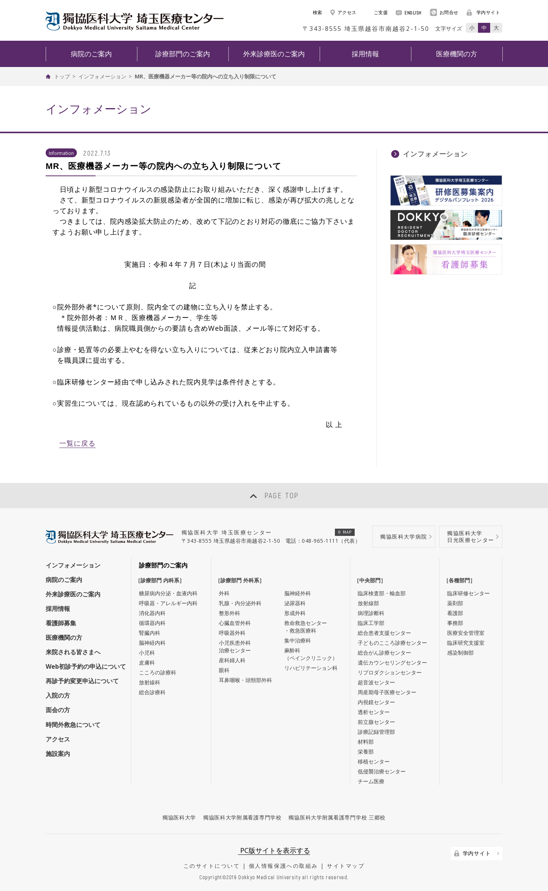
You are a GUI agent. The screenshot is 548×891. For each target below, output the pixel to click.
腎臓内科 (149, 632)
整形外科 (229, 613)
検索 (313, 12)
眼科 (224, 670)
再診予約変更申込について (82, 681)
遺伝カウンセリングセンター (392, 662)
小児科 (147, 652)
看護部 (455, 613)
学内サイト (483, 12)
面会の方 (58, 710)
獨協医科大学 (179, 817)
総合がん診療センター (384, 652)
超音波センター (376, 682)
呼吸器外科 (232, 632)
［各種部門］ (461, 580)
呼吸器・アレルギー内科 (168, 603)
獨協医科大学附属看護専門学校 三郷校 (337, 817)
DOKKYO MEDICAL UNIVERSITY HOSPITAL (135, 20)
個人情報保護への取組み (283, 865)
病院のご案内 (64, 579)
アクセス (343, 12)
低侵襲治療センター (382, 771)
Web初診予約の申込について (86, 666)
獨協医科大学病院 (403, 536)
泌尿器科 (295, 603)
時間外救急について (73, 724)
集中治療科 (297, 640)
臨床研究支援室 (465, 642)
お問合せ (444, 12)
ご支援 (376, 12)
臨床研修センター (468, 593)
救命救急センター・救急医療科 (305, 626)
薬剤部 (455, 603)
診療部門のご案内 (163, 565)
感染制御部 (460, 652)
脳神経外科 (297, 593)
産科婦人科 (232, 660)
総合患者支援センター (384, 632)
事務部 (455, 622)
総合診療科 (152, 692)
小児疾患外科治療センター (235, 646)
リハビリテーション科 (311, 667)
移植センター (374, 761)
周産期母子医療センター (387, 692)
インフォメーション (102, 76)
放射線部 (368, 603)
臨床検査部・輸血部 (382, 593)
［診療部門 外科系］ (241, 580)
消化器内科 (152, 613)
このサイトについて (211, 865)
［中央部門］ (372, 580)
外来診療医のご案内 (73, 594)
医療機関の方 (64, 637)
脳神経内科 (152, 642)
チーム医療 (371, 781)
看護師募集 (61, 623)
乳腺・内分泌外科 (240, 603)
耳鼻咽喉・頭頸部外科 (245, 680)
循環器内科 (152, 622)
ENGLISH (409, 13)
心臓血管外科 (235, 622)
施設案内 (58, 753)
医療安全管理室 (465, 632)
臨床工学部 (371, 622)
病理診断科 (371, 613)
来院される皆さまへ (73, 652)
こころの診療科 (157, 672)
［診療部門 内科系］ (162, 580)
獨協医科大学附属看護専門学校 (242, 817)
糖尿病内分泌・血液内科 (168, 593)
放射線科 (149, 682)
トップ (62, 76)
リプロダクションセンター (390, 672)
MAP (345, 532)
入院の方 (58, 695)
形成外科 (295, 613)
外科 (224, 593)
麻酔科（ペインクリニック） (311, 654)
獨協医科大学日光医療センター (470, 536)
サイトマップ (346, 865)
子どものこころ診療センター (392, 642)
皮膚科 (147, 662)
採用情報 (58, 608)
